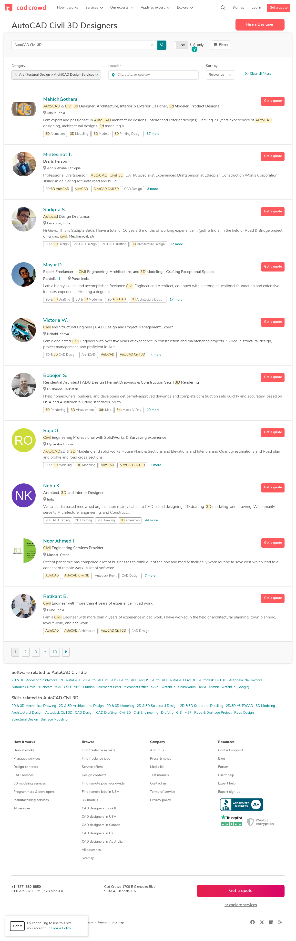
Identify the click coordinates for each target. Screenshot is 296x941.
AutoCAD (159, 680)
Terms (102, 922)
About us (157, 750)
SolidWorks (187, 687)
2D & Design (57, 244)
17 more (176, 244)
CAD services (23, 775)
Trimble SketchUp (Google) (229, 687)
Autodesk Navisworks (245, 680)
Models (101, 134)
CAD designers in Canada (101, 825)
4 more (156, 355)
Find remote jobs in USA (100, 792)
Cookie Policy (61, 928)
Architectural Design (26, 713)
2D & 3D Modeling (120, 706)
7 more (150, 576)
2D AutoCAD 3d (95, 680)
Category (18, 66)
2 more (155, 465)
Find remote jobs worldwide (103, 783)
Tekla (202, 687)
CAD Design (133, 189)
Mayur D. (53, 265)
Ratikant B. (55, 596)
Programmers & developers (34, 792)
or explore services (241, 905)
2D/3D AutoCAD (123, 680)
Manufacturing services (31, 800)
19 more (153, 410)
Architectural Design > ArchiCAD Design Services (58, 75)
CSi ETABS (72, 687)
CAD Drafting (106, 713)
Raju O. (51, 431)
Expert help (226, 783)
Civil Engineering (145, 713)
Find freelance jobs (96, 759)
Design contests (25, 767)
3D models (90, 800)
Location (115, 66)
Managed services (27, 759)
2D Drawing (106, 520)
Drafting (167, 713)
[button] (94, 8)
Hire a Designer (260, 25)
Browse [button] (88, 742)
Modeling (79, 134)
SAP (154, 687)
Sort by (211, 66)
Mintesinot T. (57, 154)
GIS (179, 713)
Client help (226, 775)
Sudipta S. (54, 210)
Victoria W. (55, 320)
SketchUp (168, 687)
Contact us (158, 783)
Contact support (230, 750)
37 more (153, 134)
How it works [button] (24, 742)
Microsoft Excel (109, 687)
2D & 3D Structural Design (157, 706)
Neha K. (52, 486)
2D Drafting (83, 520)
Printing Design (127, 134)
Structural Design (24, 719)
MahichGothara (60, 99)
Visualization (82, 410)
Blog (221, 759)
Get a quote (278, 8)
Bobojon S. (55, 375)
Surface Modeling (54, 719)
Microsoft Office (135, 687)
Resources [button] (226, 742)
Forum (223, 767)
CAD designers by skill (99, 808)
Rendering (55, 410)
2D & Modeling (89, 299)
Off (183, 45)
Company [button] (157, 742)
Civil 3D (125, 713)
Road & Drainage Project (213, 713)
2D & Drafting (57, 299)
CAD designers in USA (99, 817)
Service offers (92, 767)
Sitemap (88, 858)
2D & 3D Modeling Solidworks (34, 680)
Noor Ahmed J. (59, 541)
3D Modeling (265, 706)
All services (22, 808)
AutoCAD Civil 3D (182, 680)
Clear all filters (258, 74)
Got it (17, 926)
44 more (151, 520)
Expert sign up (229, 792)
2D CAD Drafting (114, 244)
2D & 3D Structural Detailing (201, 706)
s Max (105, 410)
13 (54, 652)
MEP (188, 713)
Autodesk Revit (105, 575)
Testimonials (159, 775)
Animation (55, 134)
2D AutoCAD (70, 680)
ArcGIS (143, 680)
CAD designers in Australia (102, 842)
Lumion (89, 687)
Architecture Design (148, 244)
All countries (91, 850)
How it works (23, 750)
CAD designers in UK (98, 833)
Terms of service (162, 792)
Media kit (157, 767)
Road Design (244, 713)
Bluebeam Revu (49, 687)
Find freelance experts (98, 750)
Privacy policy (160, 800)
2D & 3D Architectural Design (81, 706)
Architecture (79, 631)
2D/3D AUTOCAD (239, 706)
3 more (152, 189)
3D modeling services (29, 783)
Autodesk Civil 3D (212, 680)
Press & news (160, 759)
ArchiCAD (89, 354)
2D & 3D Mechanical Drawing (33, 706)
